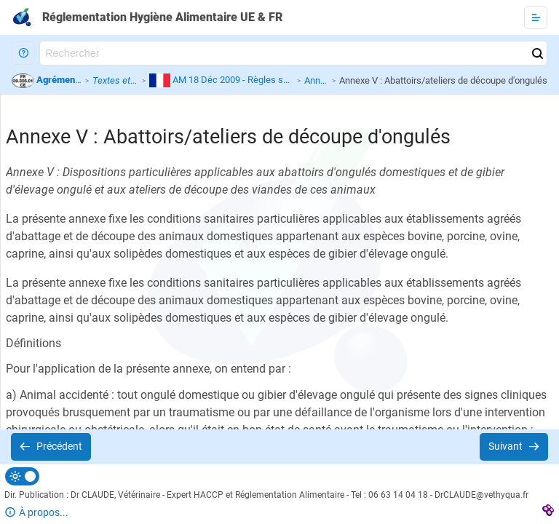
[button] (23, 53)
